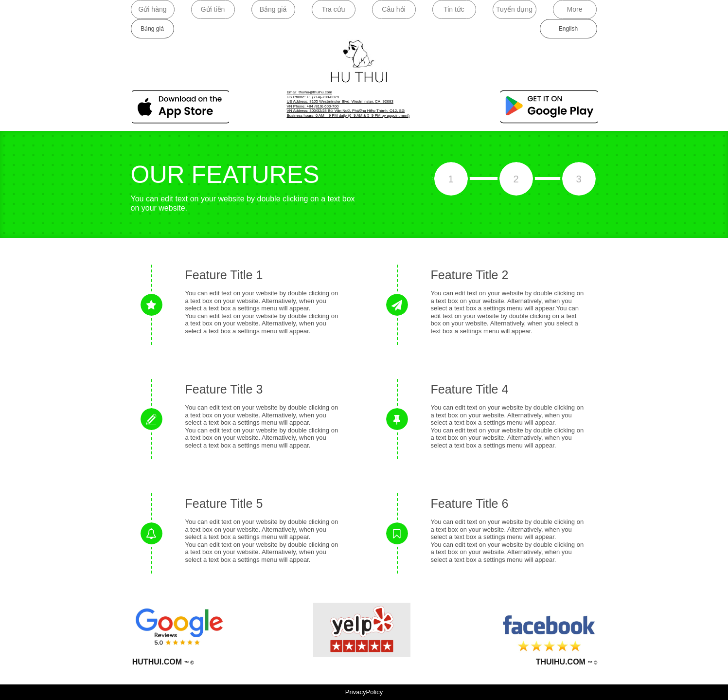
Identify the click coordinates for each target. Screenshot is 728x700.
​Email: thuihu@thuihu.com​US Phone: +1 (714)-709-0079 (313, 94)
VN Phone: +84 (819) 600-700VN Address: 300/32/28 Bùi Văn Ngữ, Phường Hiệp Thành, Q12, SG (346, 108)
